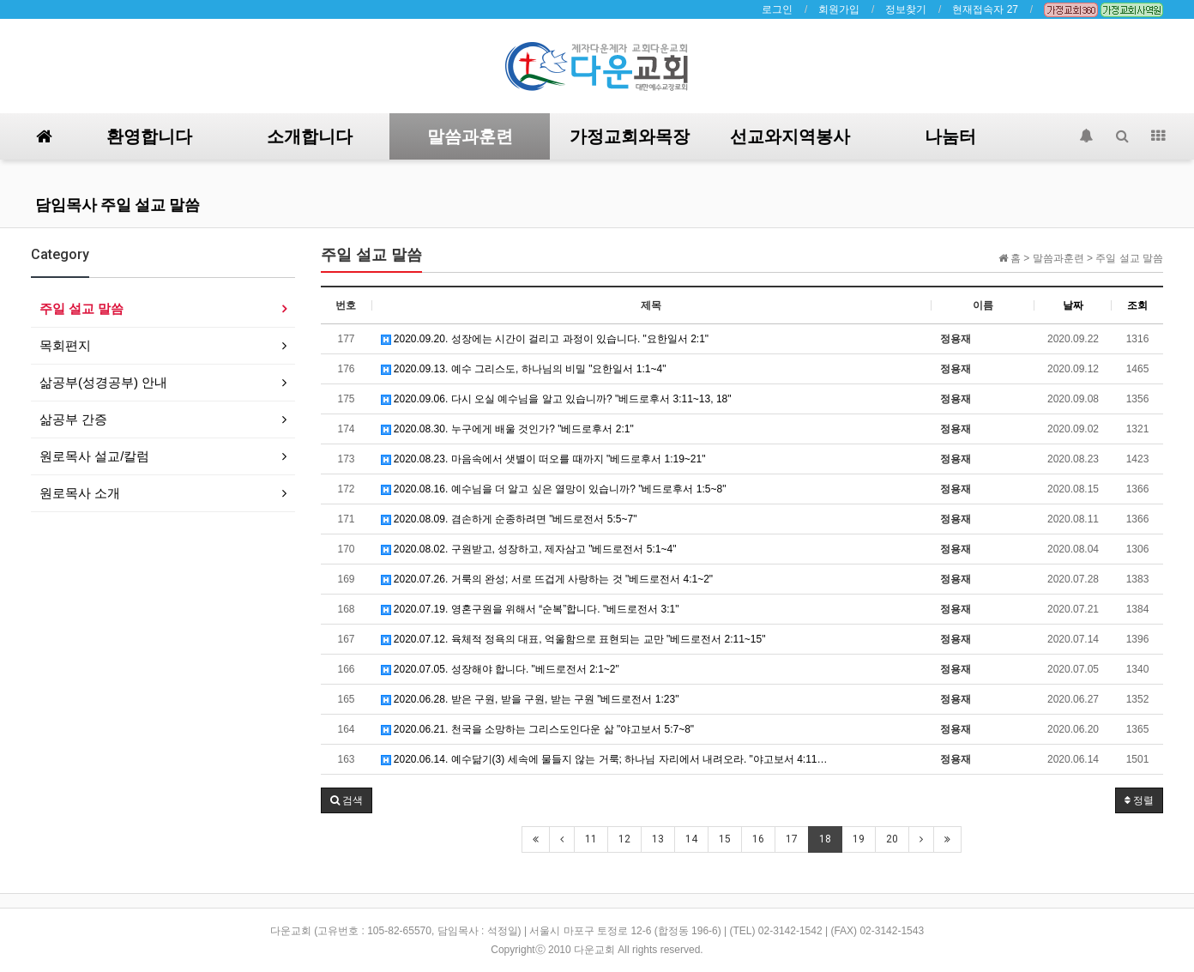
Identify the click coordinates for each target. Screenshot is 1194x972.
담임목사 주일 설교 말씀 (117, 205)
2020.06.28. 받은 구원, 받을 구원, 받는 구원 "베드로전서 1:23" (530, 699)
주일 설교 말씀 (81, 308)
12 (624, 839)
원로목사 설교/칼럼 (94, 456)
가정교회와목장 (630, 136)
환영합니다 (149, 136)
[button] (346, 800)
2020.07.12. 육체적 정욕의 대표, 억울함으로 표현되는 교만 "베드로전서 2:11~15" (573, 639)
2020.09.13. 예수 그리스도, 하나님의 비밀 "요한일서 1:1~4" (523, 369)
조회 (1137, 305)
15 (725, 839)
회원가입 (838, 9)
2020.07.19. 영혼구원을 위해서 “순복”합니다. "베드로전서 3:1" (530, 609)
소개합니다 (310, 136)
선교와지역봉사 (790, 136)
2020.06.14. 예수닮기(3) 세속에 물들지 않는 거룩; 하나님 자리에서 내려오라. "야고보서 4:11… (604, 759)
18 (825, 839)
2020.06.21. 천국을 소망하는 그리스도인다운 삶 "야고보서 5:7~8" (538, 729)
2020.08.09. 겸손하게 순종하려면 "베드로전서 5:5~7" (509, 519)
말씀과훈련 (470, 136)
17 (792, 839)
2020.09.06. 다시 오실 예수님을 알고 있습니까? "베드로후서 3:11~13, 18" (556, 399)
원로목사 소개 (79, 493)
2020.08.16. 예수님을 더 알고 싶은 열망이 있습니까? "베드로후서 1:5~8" (554, 489)
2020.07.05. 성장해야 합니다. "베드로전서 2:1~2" (500, 669)
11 (591, 839)
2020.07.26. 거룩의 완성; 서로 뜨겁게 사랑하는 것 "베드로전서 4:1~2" (547, 579)
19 (859, 839)
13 (658, 839)
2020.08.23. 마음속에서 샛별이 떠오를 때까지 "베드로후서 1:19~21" (543, 459)
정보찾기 (905, 9)
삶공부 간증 (73, 419)
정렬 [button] (1139, 800)
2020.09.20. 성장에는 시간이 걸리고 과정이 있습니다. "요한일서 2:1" (545, 339)
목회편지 (65, 345)
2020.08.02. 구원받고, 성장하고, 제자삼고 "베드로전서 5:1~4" (529, 549)
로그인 (777, 9)
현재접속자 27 (985, 9)
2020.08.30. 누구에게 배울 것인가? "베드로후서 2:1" (507, 429)
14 (691, 839)
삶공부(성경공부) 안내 (103, 382)
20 (892, 839)
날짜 (1073, 305)
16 (758, 839)
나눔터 (950, 136)
